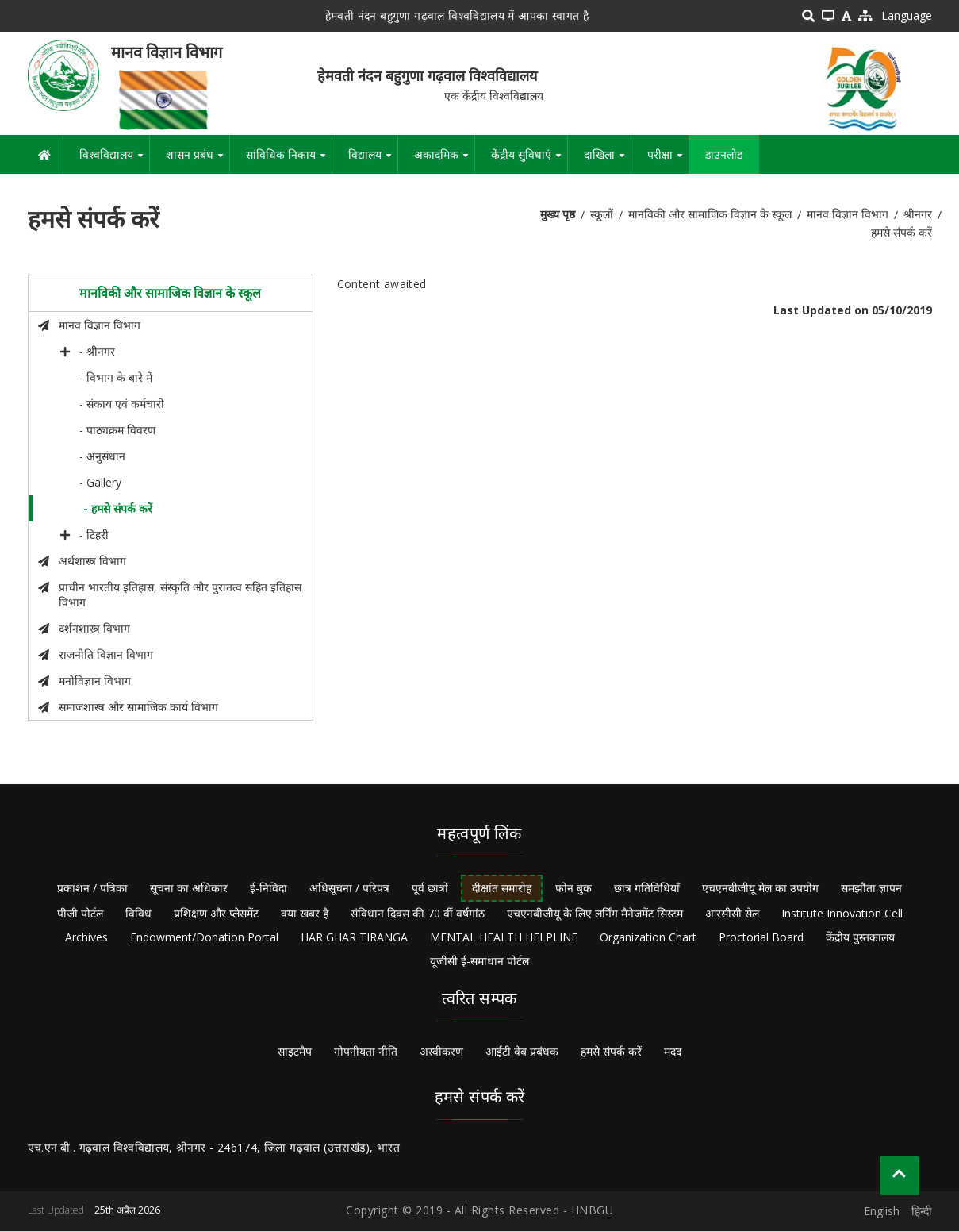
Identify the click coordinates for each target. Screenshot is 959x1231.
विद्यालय (372, 160)
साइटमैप (295, 1051)
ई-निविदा (268, 887)
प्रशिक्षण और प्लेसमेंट (216, 913)
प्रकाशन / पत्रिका (92, 887)
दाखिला (607, 160)
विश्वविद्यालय (114, 160)
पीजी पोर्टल (80, 913)
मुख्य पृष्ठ (557, 213)
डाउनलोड (723, 154)
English (882, 1210)
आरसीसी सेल (732, 913)
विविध (138, 913)
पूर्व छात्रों (430, 887)
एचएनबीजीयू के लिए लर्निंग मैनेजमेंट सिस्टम (595, 913)
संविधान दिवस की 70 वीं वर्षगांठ (418, 913)
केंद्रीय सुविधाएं (529, 160)
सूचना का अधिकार (189, 887)
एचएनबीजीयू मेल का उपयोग (760, 887)
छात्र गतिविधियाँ (647, 887)
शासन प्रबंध (197, 160)
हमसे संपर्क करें (611, 1051)
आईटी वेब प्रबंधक (521, 1051)
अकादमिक (444, 160)
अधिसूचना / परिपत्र (349, 887)
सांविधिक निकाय (289, 160)
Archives (86, 936)
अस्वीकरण (441, 1051)
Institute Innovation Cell (842, 913)
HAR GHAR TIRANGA (354, 936)
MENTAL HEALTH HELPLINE (503, 936)
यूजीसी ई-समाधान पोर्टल (479, 960)
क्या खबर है (304, 913)
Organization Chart (648, 936)
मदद (672, 1051)
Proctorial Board (761, 936)
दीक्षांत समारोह (501, 887)
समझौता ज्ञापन (871, 887)
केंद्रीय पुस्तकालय (860, 936)
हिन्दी (921, 1210)
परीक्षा (668, 160)
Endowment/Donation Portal (204, 936)
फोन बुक (573, 887)
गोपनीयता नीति (365, 1051)
